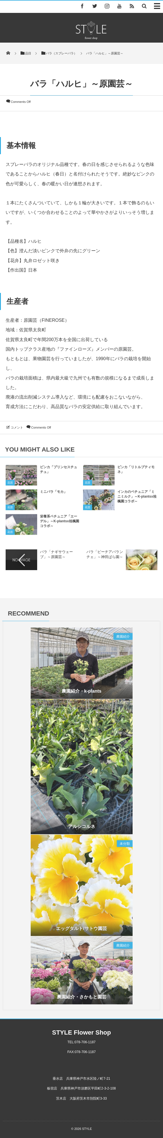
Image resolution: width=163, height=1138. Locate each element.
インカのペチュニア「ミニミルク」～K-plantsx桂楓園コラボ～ (137, 499)
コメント (17, 427)
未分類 (125, 846)
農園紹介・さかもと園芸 (81, 998)
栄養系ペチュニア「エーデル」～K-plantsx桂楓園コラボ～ (59, 523)
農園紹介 (123, 639)
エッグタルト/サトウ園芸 (81, 930)
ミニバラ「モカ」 (53, 494)
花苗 (10, 485)
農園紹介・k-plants (81, 693)
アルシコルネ (81, 828)
